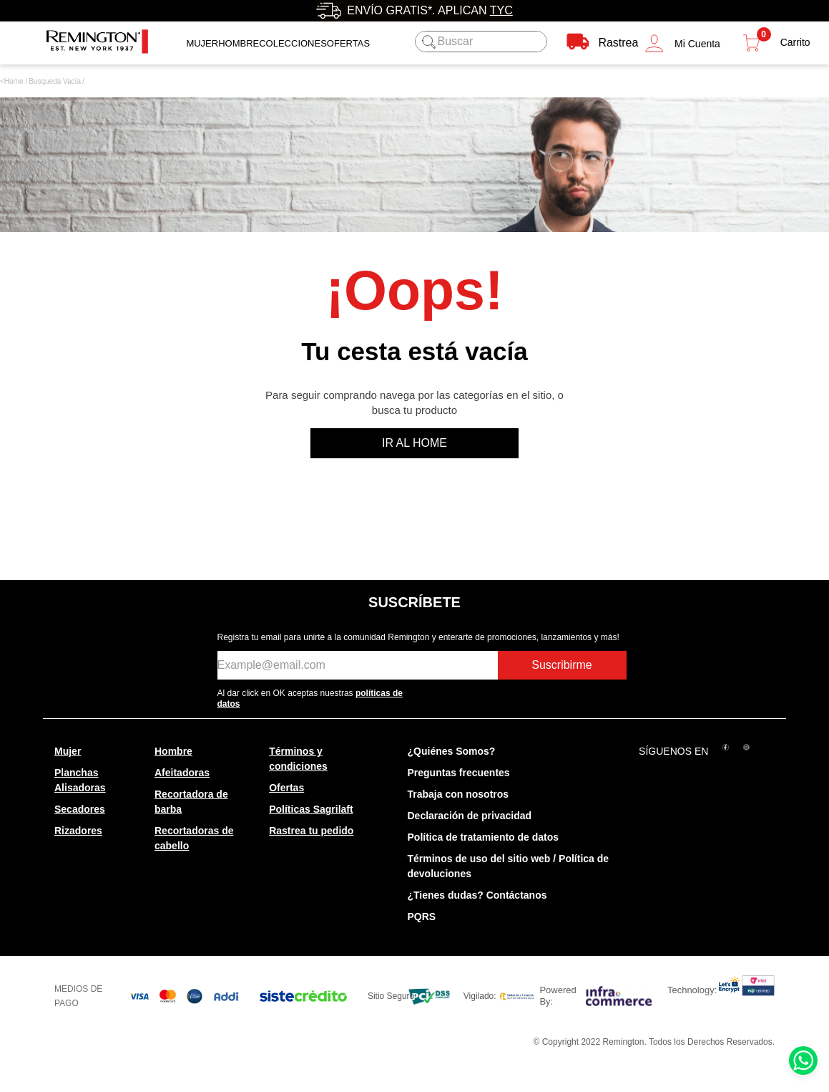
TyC (501, 10)
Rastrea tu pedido (311, 830)
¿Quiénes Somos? (452, 751)
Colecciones (293, 43)
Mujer (202, 43)
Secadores (79, 809)
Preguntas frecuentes (459, 772)
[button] (682, 43)
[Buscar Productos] (427, 42)
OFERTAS (348, 43)
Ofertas (286, 787)
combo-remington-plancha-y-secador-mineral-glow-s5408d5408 (55, 81)
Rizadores (78, 830)
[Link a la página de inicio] (12, 81)
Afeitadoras (182, 772)
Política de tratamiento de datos (483, 837)
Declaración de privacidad (470, 815)
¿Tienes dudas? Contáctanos (477, 895)
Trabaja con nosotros (458, 794)
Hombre (238, 43)
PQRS (422, 916)
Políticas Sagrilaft (311, 809)
